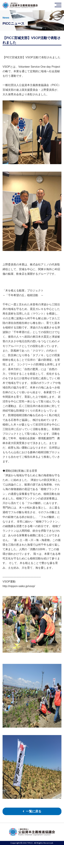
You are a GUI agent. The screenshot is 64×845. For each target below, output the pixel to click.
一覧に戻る (33, 811)
